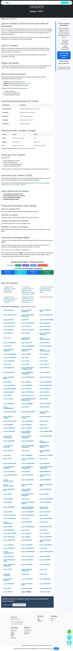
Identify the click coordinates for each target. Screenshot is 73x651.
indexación (27, 83)
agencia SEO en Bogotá (37, 184)
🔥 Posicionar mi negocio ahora (64, 55)
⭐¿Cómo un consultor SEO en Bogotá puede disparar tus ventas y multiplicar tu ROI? (29, 291)
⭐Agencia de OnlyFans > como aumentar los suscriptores (9, 290)
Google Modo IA (43, 266)
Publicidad (40, 621)
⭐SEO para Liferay (46, 298)
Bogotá (12, 634)
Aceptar (56, 648)
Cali (12, 637)
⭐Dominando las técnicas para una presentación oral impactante (28, 300)
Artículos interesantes (19, 605)
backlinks (23, 149)
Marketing (33, 11)
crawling (22, 81)
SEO (38, 619)
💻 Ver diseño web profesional (64, 62)
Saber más (49, 648)
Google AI (33, 266)
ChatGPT (18, 266)
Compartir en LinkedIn (33, 273)
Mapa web (26, 634)
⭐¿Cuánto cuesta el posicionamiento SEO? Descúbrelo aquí (46, 290)
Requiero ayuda (7, 605)
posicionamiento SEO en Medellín (16, 185)
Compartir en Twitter (20, 273)
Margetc (47, 246)
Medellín (13, 635)
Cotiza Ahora (65, 2)
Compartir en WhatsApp (46, 273)
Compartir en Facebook (8, 273)
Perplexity (25, 266)
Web (39, 620)
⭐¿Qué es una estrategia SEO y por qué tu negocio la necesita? (10, 300)
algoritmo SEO (31, 149)
